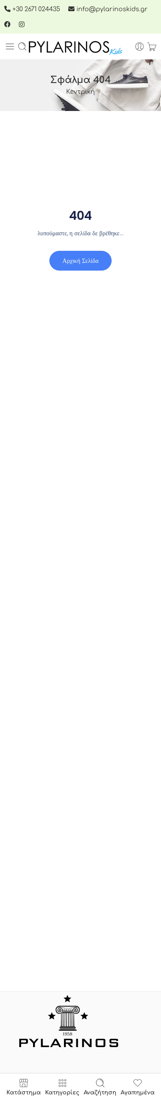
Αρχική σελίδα (81, 260)
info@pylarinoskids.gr (108, 9)
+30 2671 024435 (33, 9)
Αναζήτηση (100, 1087)
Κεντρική (80, 91)
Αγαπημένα (138, 1087)
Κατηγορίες (62, 1087)
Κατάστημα (23, 1087)
